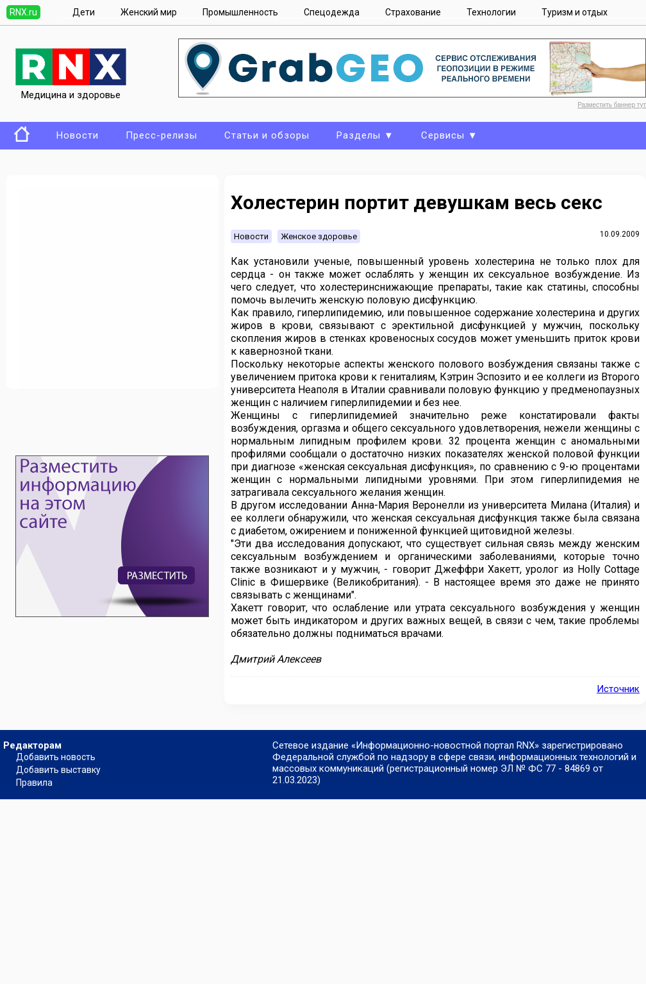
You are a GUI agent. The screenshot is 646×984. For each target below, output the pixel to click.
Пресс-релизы (161, 135)
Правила (34, 782)
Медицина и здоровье (71, 89)
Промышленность (240, 12)
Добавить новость (55, 757)
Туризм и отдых (575, 12)
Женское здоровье (319, 236)
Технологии (491, 12)
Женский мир (148, 12)
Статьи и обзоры (267, 135)
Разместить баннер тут (611, 104)
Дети (83, 12)
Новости (77, 135)
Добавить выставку (58, 770)
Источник (618, 689)
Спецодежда (332, 12)
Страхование (413, 12)
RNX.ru (23, 12)
